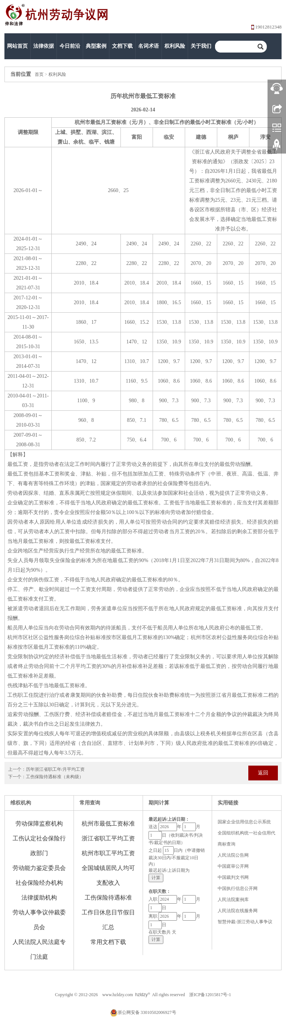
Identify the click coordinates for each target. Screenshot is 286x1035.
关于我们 (201, 46)
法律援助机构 (39, 897)
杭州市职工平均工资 (108, 853)
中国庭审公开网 (233, 866)
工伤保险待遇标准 (108, 897)
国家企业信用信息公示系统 (244, 821)
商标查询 (226, 844)
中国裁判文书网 (233, 877)
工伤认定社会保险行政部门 (39, 845)
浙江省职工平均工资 (108, 838)
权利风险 (174, 46)
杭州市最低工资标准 (108, 823)
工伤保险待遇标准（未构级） (55, 776)
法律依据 (43, 46)
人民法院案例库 (233, 899)
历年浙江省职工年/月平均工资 (55, 769)
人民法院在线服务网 (238, 910)
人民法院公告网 (233, 855)
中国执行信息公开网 (238, 888)
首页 (39, 74)
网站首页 (17, 46)
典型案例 (96, 46)
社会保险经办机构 (39, 883)
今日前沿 (69, 46)
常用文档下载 (108, 942)
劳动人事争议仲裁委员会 (39, 919)
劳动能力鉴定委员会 (39, 868)
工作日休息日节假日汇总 (108, 919)
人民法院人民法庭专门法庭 (39, 949)
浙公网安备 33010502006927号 (143, 1012)
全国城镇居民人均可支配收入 (108, 875)
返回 (263, 773)
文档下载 (122, 46)
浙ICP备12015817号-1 (210, 994)
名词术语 (148, 46)
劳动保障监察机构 (39, 823)
